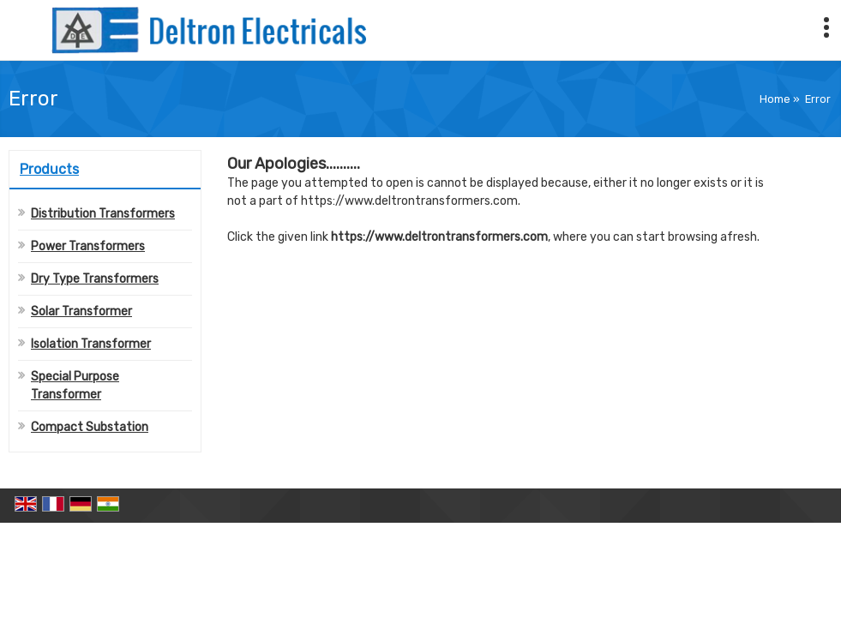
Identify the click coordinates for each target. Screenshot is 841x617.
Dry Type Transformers (95, 279)
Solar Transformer (81, 311)
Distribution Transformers (103, 214)
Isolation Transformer (91, 344)
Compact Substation (89, 427)
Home (775, 99)
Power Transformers (88, 246)
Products (49, 169)
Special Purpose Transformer (75, 385)
